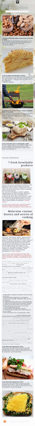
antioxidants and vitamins (18, 284)
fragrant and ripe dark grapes (10, 322)
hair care (11, 332)
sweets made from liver (21, 332)
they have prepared (14, 206)
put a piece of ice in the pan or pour (16, 289)
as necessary (12, 253)
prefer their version (20, 285)
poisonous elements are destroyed (16, 324)
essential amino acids (23, 341)
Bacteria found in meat (22, 320)
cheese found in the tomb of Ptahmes (17, 343)
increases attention (7, 318)
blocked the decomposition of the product (13, 265)
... (3, 150)
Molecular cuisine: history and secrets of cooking (18, 214)
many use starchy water (13, 328)
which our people (25, 276)
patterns (23, 266)
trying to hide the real (22, 274)
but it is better (6, 261)
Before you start (19, 340)
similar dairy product (24, 277)
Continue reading (16, 251)
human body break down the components (19, 291)
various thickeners (26, 206)
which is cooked (16, 337)
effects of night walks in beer (18, 271)
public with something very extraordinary (19, 255)
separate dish (12, 264)
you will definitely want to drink (22, 318)
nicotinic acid (9, 335)
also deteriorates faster (9, 277)
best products (17, 7)
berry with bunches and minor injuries (19, 204)
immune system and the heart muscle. (14, 279)
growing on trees (7, 337)
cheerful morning (7, 205)
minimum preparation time (14, 269)
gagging (4, 328)
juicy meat (10, 285)
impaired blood (6, 319)
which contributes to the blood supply (15, 326)
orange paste (16, 261)
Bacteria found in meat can (16, 272)
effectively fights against (13, 268)
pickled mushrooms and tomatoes (17, 288)
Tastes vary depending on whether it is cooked (15, 329)
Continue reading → (9, 45)
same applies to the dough (20, 339)
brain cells (30, 328)
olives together (25, 327)
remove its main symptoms (10, 276)
